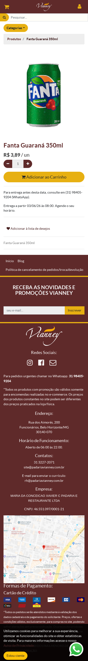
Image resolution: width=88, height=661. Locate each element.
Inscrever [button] (74, 310)
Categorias (14, 28)
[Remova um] (8, 164)
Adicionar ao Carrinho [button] (44, 177)
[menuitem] (10, 261)
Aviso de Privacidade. (19, 645)
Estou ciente (15, 655)
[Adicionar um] (27, 164)
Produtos (14, 39)
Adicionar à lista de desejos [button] (28, 228)
